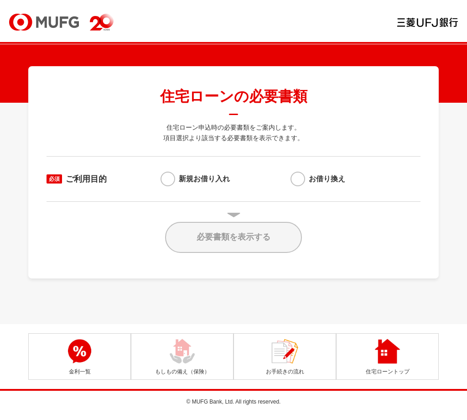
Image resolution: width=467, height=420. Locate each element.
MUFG (44, 22)
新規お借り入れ (204, 179)
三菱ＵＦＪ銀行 (427, 22)
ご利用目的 (77, 179)
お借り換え (327, 179)
